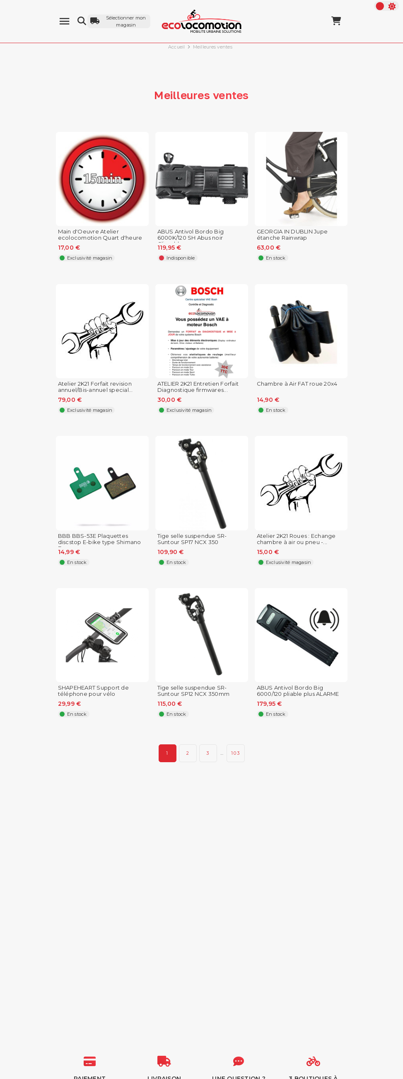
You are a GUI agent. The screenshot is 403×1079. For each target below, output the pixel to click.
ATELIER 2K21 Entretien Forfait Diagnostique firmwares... (198, 387)
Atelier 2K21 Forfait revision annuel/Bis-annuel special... (95, 387)
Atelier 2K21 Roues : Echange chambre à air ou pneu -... (296, 539)
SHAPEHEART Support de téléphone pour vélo (93, 691)
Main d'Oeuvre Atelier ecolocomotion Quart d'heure (100, 234)
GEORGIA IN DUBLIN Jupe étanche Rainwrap (292, 234)
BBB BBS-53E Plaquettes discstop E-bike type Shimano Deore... (99, 542)
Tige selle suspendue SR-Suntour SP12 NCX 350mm (193, 691)
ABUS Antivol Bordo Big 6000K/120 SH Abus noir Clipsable (190, 237)
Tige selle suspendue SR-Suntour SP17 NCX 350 (192, 539)
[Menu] (64, 21)
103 (235, 753)
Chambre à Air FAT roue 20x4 (297, 384)
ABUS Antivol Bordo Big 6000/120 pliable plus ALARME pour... (298, 694)
